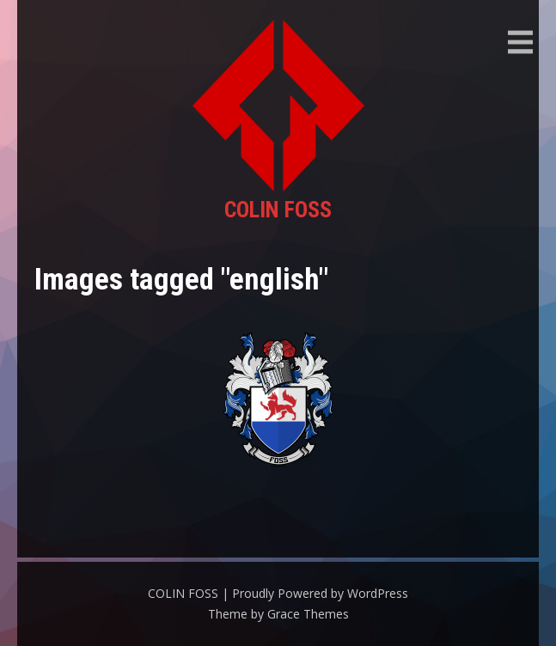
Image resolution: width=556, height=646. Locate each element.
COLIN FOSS (278, 209)
